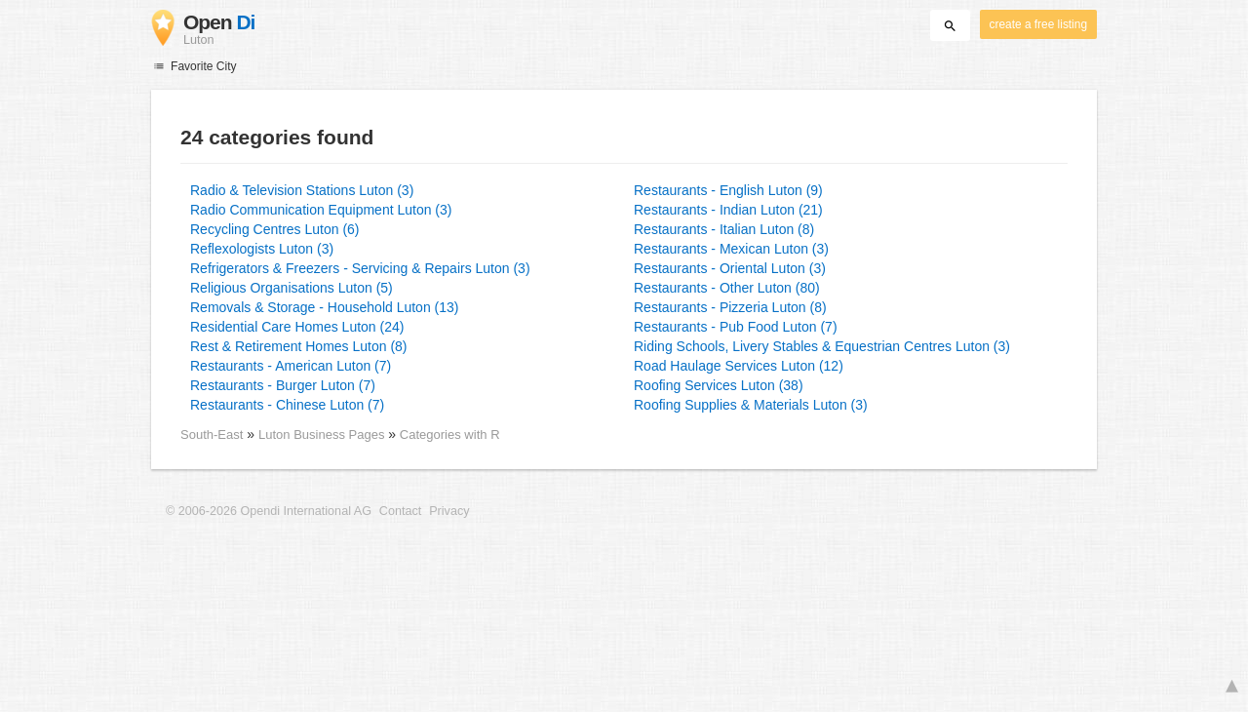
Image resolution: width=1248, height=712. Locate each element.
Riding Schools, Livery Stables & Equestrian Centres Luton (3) (822, 346)
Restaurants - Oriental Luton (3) (730, 268)
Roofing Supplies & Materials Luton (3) (751, 405)
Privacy (449, 511)
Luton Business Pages (323, 434)
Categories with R (450, 434)
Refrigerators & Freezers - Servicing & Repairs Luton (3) (360, 268)
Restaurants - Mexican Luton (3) (731, 249)
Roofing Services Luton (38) (718, 385)
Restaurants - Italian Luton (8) (724, 229)
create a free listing (1038, 24)
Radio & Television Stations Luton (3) (301, 190)
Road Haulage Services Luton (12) (738, 366)
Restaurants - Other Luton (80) (727, 288)
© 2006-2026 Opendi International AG (268, 511)
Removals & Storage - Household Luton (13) (324, 307)
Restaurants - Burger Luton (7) (282, 385)
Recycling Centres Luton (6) (275, 229)
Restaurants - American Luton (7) (290, 366)
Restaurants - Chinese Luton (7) (287, 405)
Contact (400, 511)
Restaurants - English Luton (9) (728, 190)
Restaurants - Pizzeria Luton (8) (730, 307)
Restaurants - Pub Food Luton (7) (736, 327)
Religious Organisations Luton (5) (291, 288)
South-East (211, 434)
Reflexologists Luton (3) (261, 249)
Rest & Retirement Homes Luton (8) (299, 346)
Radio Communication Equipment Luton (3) (320, 210)
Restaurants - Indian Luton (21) (728, 210)
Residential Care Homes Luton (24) (297, 327)
